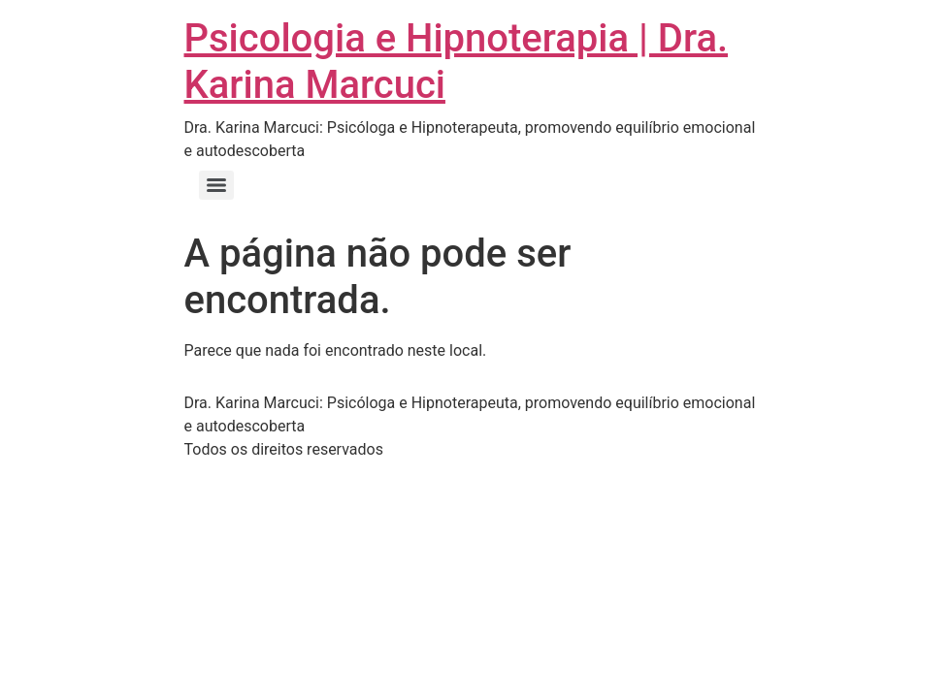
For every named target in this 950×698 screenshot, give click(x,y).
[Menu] (216, 185)
